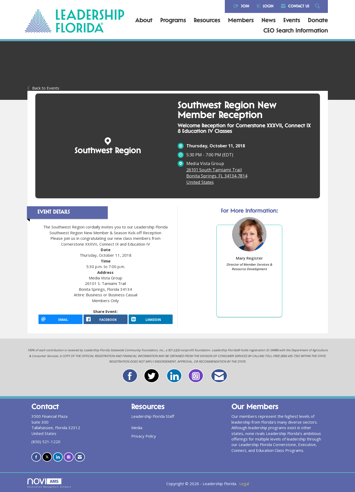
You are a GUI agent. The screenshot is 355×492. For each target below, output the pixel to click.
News (268, 21)
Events (291, 21)
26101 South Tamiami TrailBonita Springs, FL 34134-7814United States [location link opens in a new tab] (216, 176)
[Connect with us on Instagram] (69, 457)
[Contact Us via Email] (80, 457)
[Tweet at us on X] (47, 457)
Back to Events (43, 88)
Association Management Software (49, 483)
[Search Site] (318, 6)
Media (136, 427)
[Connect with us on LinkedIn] (58, 457)
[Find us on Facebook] (36, 457)
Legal (244, 483)
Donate (318, 21)
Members (241, 21)
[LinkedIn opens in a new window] (151, 319)
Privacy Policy (143, 436)
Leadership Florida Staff (152, 416)
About (143, 21)
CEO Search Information (295, 31)
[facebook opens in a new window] (106, 319)
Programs (173, 21)
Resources (207, 21)
